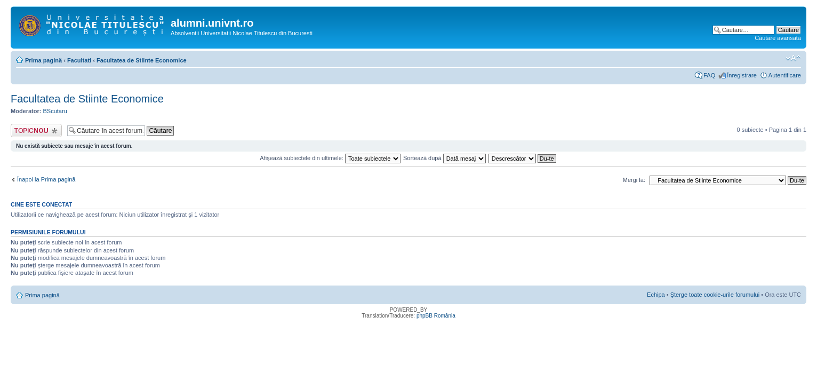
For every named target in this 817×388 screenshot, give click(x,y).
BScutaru (55, 111)
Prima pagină (43, 60)
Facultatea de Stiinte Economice (142, 60)
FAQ (709, 75)
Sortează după (444, 158)
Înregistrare (742, 75)
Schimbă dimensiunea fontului (793, 58)
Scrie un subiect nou (36, 130)
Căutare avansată (778, 38)
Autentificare (784, 75)
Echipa (656, 294)
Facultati (79, 60)
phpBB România (435, 316)
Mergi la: (634, 180)
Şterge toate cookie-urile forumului (715, 294)
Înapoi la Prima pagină (46, 179)
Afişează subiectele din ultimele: (330, 158)
